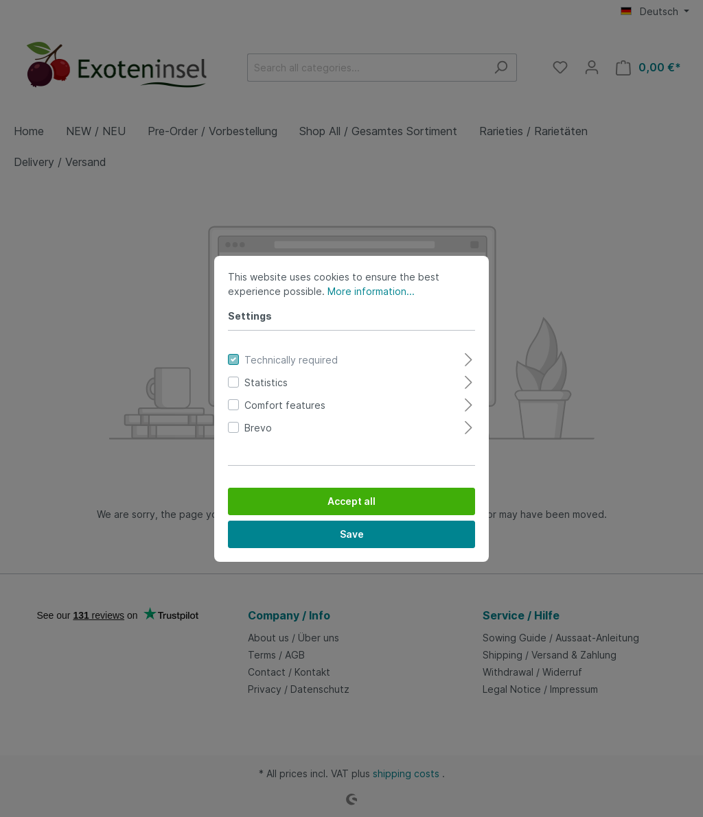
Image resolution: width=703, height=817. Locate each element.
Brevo (258, 428)
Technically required (291, 360)
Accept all (351, 501)
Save (352, 534)
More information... (371, 291)
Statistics (266, 382)
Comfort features (284, 405)
